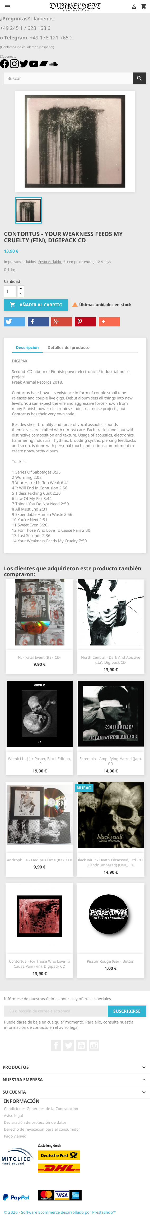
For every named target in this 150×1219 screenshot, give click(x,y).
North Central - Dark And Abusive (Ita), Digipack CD (110, 660)
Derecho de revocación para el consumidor (42, 1129)
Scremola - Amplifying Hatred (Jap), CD (110, 761)
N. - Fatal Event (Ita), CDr (39, 657)
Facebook (56, 1045)
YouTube (81, 1045)
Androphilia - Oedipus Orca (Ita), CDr (39, 859)
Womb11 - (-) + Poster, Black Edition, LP (39, 761)
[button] (14, 321)
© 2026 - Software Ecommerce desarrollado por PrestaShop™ (60, 1212)
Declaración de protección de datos (35, 1122)
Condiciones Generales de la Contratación (41, 1108)
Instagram (94, 1045)
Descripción (27, 347)
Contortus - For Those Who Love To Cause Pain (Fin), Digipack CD (39, 964)
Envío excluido (50, 261)
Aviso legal (13, 1115)
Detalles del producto (69, 347)
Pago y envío (15, 1136)
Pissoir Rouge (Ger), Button (110, 961)
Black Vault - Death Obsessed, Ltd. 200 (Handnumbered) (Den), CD (110, 862)
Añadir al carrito (36, 305)
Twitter (68, 1045)
